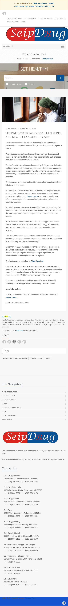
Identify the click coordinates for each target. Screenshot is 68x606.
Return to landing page (11, 407)
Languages (11, 18)
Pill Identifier (30, 18)
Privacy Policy (8, 419)
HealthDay (19, 330)
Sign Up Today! (12, 21)
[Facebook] (4, 13)
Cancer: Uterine (36, 359)
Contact (5, 403)
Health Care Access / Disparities (15, 359)
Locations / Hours (45, 18)
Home (19, 59)
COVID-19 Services (9, 400)
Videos (30, 84)
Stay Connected (8, 396)
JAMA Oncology (37, 261)
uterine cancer (11, 297)
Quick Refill (60, 18)
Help (20, 18)
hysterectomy (32, 196)
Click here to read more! (43, 3)
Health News (13, 84)
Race (48, 359)
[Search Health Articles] (30, 78)
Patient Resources (32, 59)
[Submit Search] (60, 78)
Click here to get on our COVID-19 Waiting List (34, 6)
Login (23, 21)
